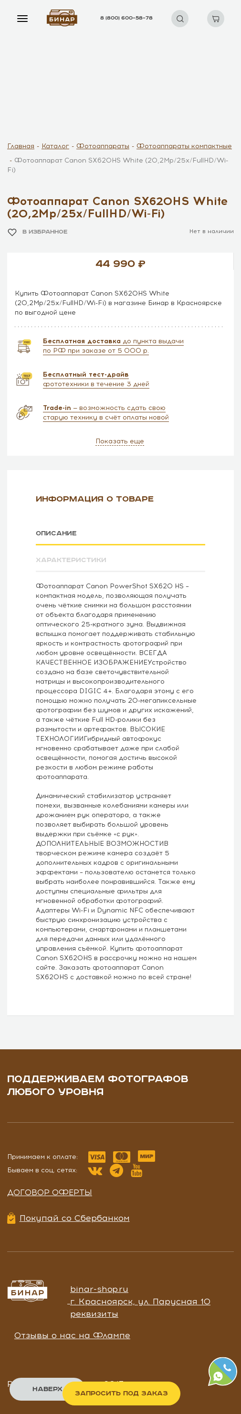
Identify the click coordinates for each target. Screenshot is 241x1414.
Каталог (55, 146)
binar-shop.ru (99, 1288)
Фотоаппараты (102, 146)
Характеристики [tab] (71, 560)
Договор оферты (49, 1192)
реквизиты (94, 1313)
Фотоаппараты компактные (184, 146)
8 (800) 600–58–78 (126, 18)
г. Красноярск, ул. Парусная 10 (140, 1301)
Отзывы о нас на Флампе (72, 1335)
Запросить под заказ (121, 1393)
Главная (20, 146)
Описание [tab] (56, 533)
